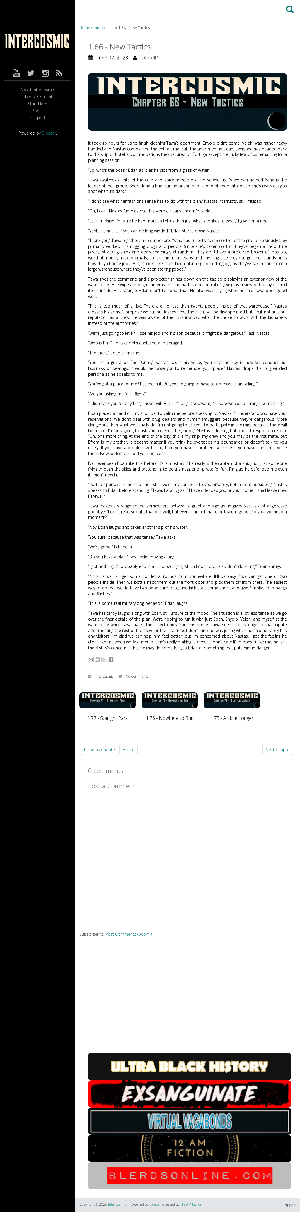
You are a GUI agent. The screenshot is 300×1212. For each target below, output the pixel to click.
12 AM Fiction (191, 1204)
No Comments (137, 676)
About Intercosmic (37, 89)
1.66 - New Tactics (119, 46)
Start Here (37, 104)
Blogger (49, 133)
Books (38, 111)
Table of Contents (37, 97)
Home (85, 27)
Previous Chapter (100, 749)
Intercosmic (117, 1204)
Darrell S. (151, 57)
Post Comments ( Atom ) (128, 934)
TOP (290, 1205)
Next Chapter (278, 749)
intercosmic (104, 27)
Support (37, 117)
